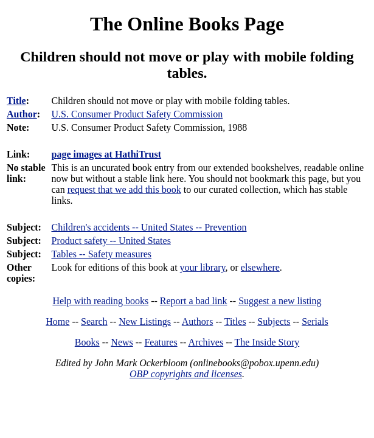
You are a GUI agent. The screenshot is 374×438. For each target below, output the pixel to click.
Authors (197, 321)
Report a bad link (193, 301)
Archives (205, 342)
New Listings (145, 321)
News (122, 342)
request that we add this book (124, 189)
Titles (235, 321)
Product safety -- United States (110, 240)
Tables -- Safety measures (101, 254)
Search (94, 321)
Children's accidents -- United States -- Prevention (148, 227)
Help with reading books (100, 301)
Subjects (273, 321)
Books (87, 342)
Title (16, 101)
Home (57, 321)
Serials (315, 321)
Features (160, 342)
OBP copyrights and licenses (186, 374)
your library (203, 267)
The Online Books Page (187, 24)
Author (22, 114)
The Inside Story (267, 342)
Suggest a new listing (279, 301)
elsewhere (260, 267)
